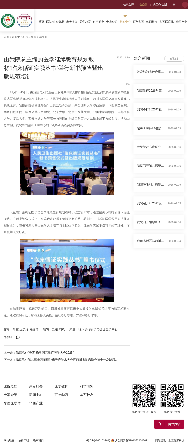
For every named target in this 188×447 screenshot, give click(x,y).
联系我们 (38, 440)
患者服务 (71, 21)
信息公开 (128, 4)
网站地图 (9, 440)
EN (174, 4)
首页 (41, 21)
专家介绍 (112, 21)
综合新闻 (31, 37)
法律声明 (23, 440)
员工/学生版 (160, 4)
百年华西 (138, 21)
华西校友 (152, 21)
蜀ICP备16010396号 (98, 440)
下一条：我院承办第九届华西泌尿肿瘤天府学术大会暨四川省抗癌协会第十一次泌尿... (61, 359)
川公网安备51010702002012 (130, 440)
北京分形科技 (176, 440)
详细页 (43, 37)
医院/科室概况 (55, 21)
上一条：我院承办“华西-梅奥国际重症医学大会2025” (39, 352)
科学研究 (98, 21)
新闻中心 (125, 21)
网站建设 (160, 440)
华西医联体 (167, 21)
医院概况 (10, 386)
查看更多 (174, 58)
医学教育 (85, 21)
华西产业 (181, 21)
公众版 (143, 4)
